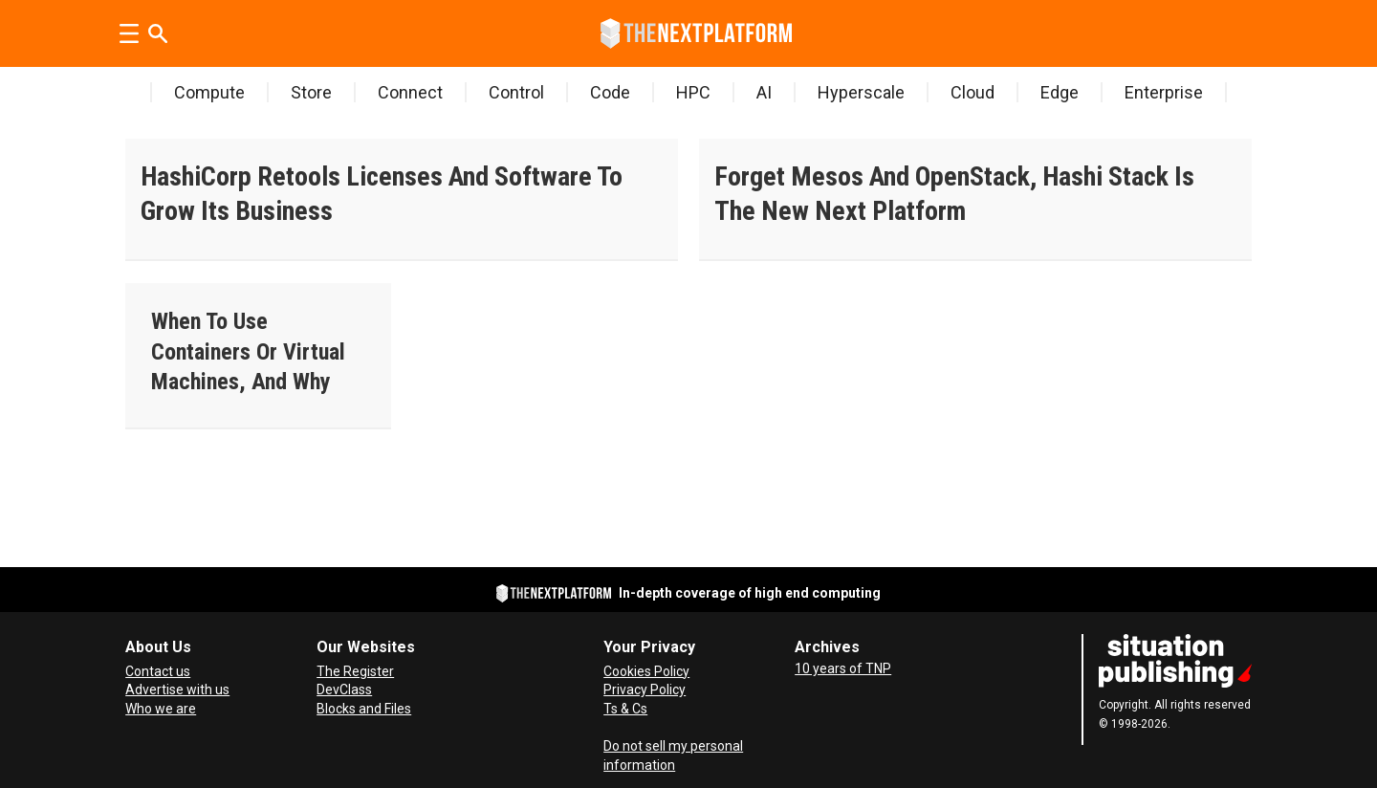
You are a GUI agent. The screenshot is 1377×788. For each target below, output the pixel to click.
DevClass (344, 689)
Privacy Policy (644, 689)
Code (610, 92)
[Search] (157, 33)
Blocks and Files (364, 708)
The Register (355, 671)
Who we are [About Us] (160, 708)
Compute (209, 92)
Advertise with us (177, 689)
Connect (410, 92)
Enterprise (1164, 92)
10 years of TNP (843, 668)
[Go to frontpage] (696, 33)
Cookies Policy (646, 671)
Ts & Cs (625, 708)
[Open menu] (129, 33)
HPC (693, 92)
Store (311, 92)
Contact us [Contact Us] (157, 671)
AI (764, 92)
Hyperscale (861, 92)
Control (516, 92)
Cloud (972, 92)
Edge (1059, 92)
